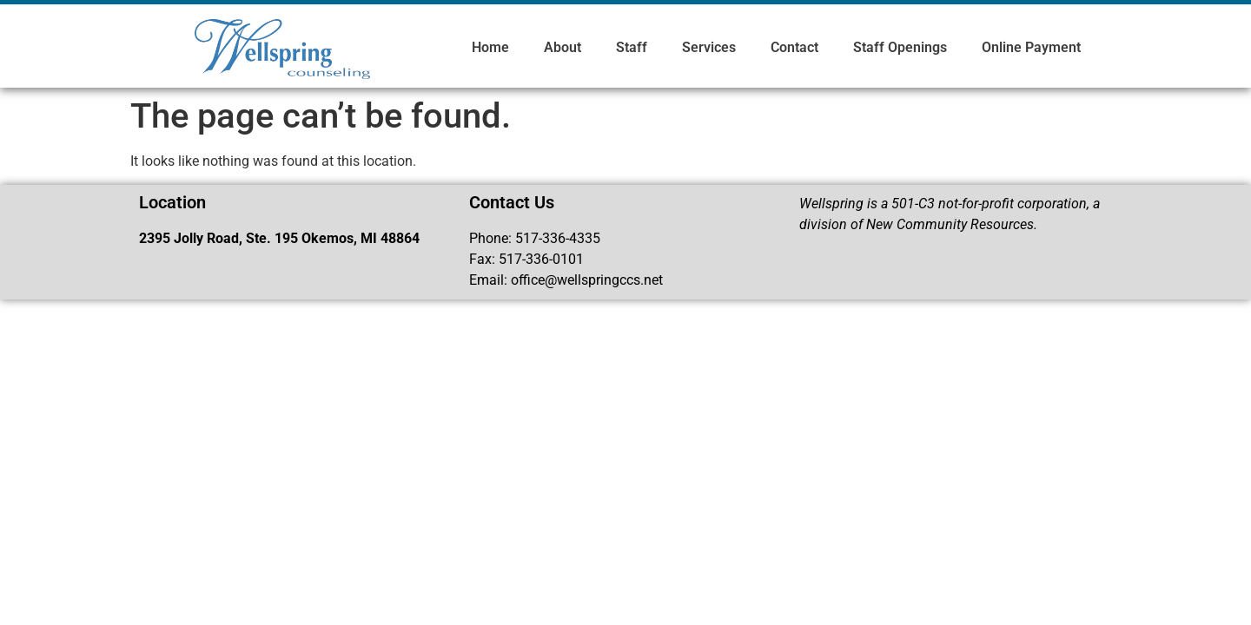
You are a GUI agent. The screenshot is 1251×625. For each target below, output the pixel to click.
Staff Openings (900, 47)
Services (709, 47)
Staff (631, 47)
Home (490, 47)
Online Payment (1031, 47)
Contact (794, 47)
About (562, 47)
